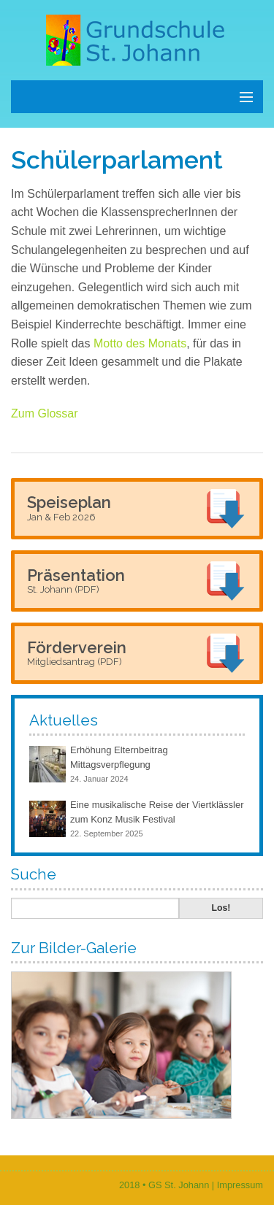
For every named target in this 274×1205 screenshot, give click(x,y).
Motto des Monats (140, 343)
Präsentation (76, 580)
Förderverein (76, 652)
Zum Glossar (44, 413)
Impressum (240, 1184)
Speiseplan (69, 507)
